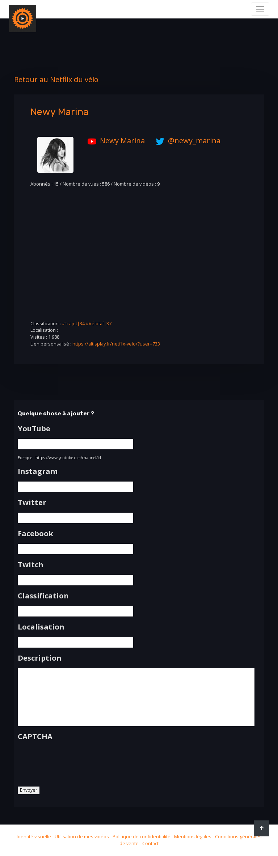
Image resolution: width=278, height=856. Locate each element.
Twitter (32, 502)
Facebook (35, 533)
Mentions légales (192, 837)
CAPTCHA (35, 736)
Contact (150, 843)
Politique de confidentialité (141, 837)
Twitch (30, 564)
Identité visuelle (34, 837)
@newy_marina (186, 140)
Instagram (38, 471)
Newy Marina (114, 140)
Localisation (41, 627)
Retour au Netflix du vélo (56, 79)
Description (40, 658)
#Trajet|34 (73, 324)
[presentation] (73, 761)
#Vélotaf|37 (98, 324)
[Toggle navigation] (260, 9)
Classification (43, 596)
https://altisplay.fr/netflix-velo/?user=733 (116, 344)
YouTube (34, 428)
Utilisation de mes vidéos (82, 837)
